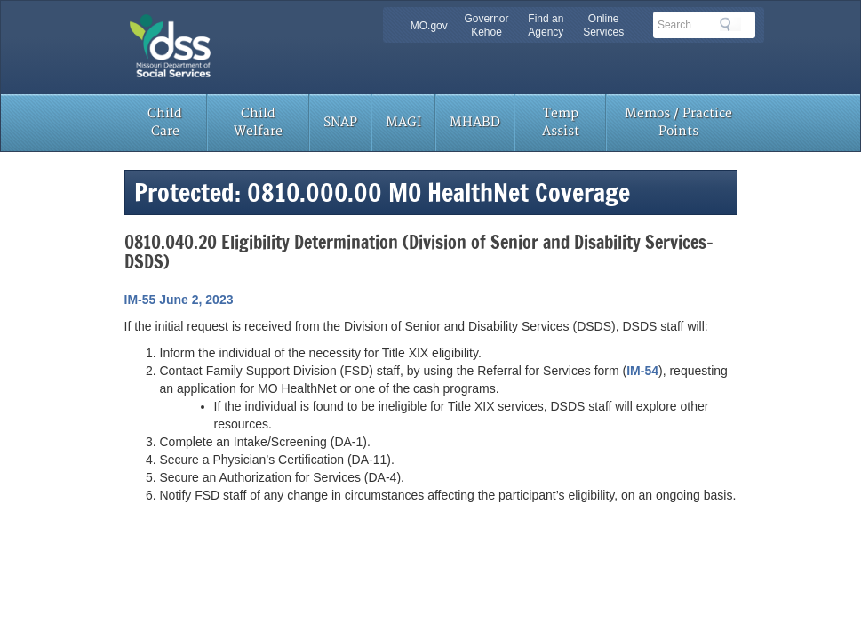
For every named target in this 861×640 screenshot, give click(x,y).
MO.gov (429, 26)
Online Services (603, 25)
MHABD (475, 122)
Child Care (164, 122)
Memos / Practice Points (678, 122)
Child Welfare (258, 122)
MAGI (403, 122)
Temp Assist (560, 122)
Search (730, 24)
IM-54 (642, 371)
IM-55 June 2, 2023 (179, 299)
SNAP (340, 122)
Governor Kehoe (486, 25)
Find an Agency (545, 25)
